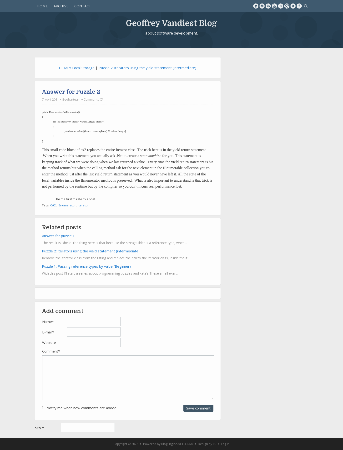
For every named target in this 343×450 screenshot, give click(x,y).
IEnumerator (67, 205)
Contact (82, 6)
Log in (225, 444)
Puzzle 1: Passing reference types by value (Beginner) (86, 266)
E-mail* (48, 332)
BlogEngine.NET (172, 444)
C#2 (53, 205)
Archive (61, 6)
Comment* (51, 351)
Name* (48, 321)
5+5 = (39, 427)
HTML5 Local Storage (77, 67)
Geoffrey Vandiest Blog (171, 23)
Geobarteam (71, 99)
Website (49, 342)
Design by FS (207, 444)
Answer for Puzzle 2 (71, 91)
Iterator (83, 205)
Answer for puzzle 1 (58, 235)
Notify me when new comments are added (81, 407)
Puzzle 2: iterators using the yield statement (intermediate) (147, 67)
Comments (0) (93, 99)
